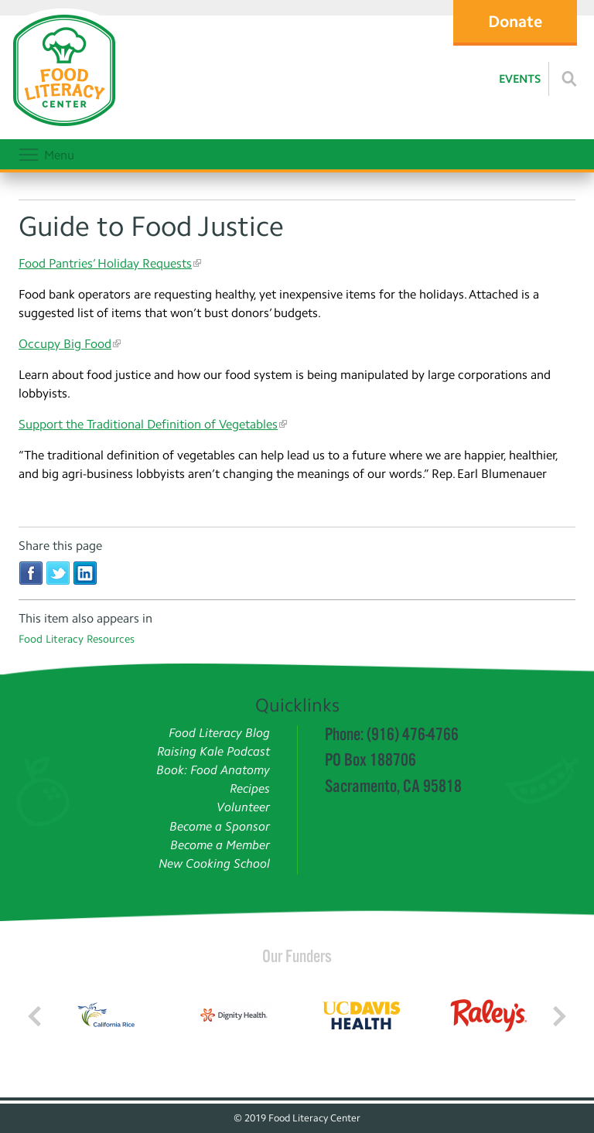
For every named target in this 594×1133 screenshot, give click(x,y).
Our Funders (297, 956)
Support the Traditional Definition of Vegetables (148, 424)
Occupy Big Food (65, 343)
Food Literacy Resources (77, 639)
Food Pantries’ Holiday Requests (105, 263)
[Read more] (569, 79)
